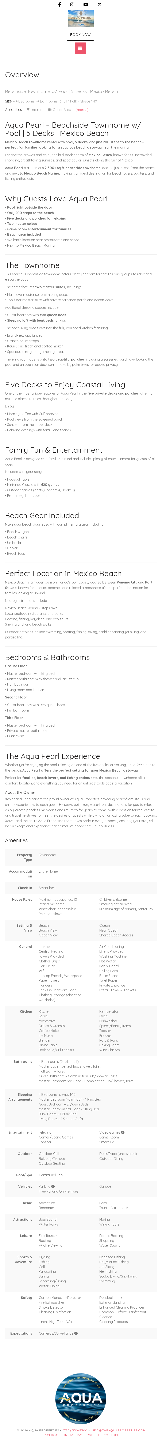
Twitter (93, 1435)
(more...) (82, 110)
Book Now (80, 35)
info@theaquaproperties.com (118, 1430)
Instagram (73, 1435)
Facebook (52, 1435)
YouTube (111, 1435)
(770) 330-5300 (75, 1430)
